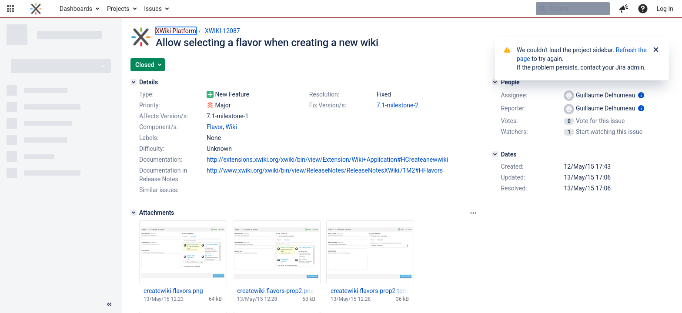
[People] (495, 82)
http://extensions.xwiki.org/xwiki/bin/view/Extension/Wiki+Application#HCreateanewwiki (327, 159)
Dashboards (76, 8)
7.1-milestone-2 (397, 105)
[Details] (133, 82)
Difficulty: (151, 148)
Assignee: (514, 95)
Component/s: (158, 126)
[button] (10, 8)
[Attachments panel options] (473, 213)
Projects (118, 8)
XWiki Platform (176, 30)
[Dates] (495, 154)
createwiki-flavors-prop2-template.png (370, 290)
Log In (665, 8)
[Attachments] (133, 213)
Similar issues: (158, 189)
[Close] (656, 50)
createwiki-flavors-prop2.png (275, 290)
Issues (153, 8)
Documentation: (160, 159)
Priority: (149, 105)
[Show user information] (641, 95)
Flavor (215, 126)
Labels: (148, 137)
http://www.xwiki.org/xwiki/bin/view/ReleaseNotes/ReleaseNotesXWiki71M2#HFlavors (325, 170)
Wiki (231, 126)
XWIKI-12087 (222, 30)
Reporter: (513, 108)
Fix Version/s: (327, 105)
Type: (146, 94)
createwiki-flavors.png (173, 290)
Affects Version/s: (163, 116)
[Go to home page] (36, 8)
